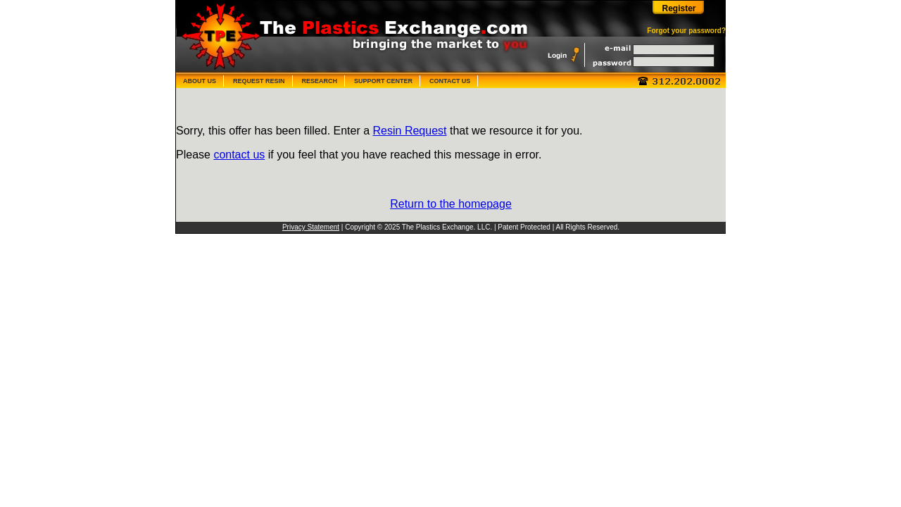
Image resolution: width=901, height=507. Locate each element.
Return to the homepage (451, 204)
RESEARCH (320, 80)
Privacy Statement (310, 227)
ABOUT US (199, 80)
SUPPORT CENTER (383, 80)
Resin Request (410, 131)
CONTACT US (449, 80)
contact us (239, 155)
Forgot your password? (686, 31)
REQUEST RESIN (259, 80)
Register (678, 8)
